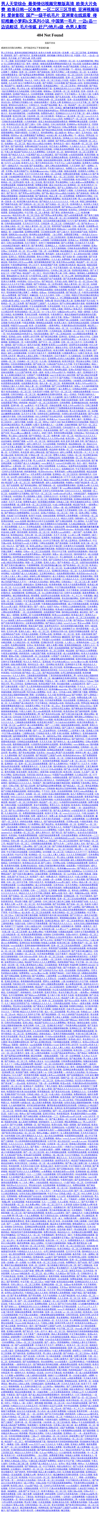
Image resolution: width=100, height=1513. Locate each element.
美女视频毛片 (63, 1268)
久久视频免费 (61, 1375)
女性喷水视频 (29, 210)
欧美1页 (24, 276)
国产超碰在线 (43, 72)
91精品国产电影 (54, 967)
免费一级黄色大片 (39, 816)
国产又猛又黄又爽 (78, 1359)
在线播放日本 (68, 469)
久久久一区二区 (44, 268)
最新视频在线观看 (21, 744)
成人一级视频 (13, 615)
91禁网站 (25, 179)
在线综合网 (59, 527)
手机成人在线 (60, 907)
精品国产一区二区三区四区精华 (83, 105)
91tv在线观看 (91, 408)
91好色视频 (10, 1136)
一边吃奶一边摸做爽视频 (73, 819)
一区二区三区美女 (67, 86)
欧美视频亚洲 (91, 1466)
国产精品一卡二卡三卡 (73, 1408)
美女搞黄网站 (47, 1362)
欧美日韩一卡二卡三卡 (84, 452)
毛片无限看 (45, 1009)
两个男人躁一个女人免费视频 (26, 1215)
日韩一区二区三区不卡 (71, 342)
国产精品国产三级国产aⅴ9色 (49, 755)
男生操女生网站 (83, 361)
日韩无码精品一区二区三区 (23, 394)
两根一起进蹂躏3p (38, 695)
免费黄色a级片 (48, 113)
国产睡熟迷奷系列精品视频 (84, 708)
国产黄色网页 (81, 221)
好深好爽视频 (49, 1196)
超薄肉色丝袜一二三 (70, 212)
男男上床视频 (14, 69)
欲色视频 (87, 532)
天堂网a (9, 171)
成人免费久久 (27, 320)
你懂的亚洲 (24, 827)
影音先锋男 (21, 772)
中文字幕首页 (75, 1166)
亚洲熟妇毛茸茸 (34, 1353)
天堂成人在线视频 (29, 634)
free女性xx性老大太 (89, 1045)
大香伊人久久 (89, 645)
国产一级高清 (89, 1064)
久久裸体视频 (11, 755)
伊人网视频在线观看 (69, 298)
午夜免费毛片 (57, 314)
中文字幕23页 (41, 405)
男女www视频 (84, 623)
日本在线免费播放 (69, 835)
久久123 (44, 769)
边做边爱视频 (41, 874)
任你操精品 (6, 507)
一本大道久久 (83, 339)
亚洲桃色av (72, 124)
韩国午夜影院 (21, 132)
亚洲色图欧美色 (51, 918)
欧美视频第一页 (70, 1373)
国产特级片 (23, 295)
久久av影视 (63, 1202)
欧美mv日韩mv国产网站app (65, 1020)
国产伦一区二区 (22, 207)
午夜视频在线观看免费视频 (54, 604)
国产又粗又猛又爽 (13, 728)
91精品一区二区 (74, 455)
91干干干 (54, 378)
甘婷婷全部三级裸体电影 (49, 414)
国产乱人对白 (46, 940)
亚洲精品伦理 (78, 799)
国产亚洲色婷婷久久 (84, 1180)
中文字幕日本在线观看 (17, 852)
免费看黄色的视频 (79, 1502)
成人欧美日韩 (32, 838)
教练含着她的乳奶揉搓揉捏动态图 (80, 314)
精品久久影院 (67, 518)
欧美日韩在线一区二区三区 (79, 1400)
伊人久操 (6, 524)
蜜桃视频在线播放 (68, 918)
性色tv (74, 1003)
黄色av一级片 (74, 132)
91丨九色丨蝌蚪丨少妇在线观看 (34, 1182)
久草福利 (33, 279)
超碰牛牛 (59, 94)
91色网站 (13, 1160)
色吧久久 (37, 662)
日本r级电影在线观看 (60, 1337)
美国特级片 (14, 1367)
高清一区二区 (41, 1177)
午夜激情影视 (38, 254)
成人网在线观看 (50, 1367)
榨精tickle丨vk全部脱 (67, 229)
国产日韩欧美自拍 (65, 1169)
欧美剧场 (65, 805)
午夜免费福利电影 (19, 265)
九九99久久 (50, 1444)
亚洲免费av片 (85, 540)
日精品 (24, 860)
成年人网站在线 (37, 452)
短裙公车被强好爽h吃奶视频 (52, 865)
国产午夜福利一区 (71, 967)
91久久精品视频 (52, 1061)
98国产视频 (50, 1282)
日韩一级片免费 (24, 1494)
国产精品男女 (47, 824)
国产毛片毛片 (13, 77)
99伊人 (37, 80)
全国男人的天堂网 (31, 336)
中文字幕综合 (41, 703)
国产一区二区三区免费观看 (17, 1447)
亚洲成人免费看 (31, 940)
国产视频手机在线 (9, 204)
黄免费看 (35, 595)
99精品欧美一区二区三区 (31, 1273)
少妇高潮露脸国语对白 (39, 270)
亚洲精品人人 (51, 245)
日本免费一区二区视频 (32, 160)
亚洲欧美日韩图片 (17, 1174)
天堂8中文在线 (16, 1488)
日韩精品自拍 (54, 458)
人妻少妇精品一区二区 (76, 72)
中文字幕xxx (15, 912)
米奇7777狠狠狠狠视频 (49, 243)
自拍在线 (91, 1246)
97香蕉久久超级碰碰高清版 (73, 606)
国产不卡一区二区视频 (49, 342)
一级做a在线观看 (50, 1056)
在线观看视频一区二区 (72, 458)
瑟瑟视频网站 (90, 309)
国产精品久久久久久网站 (71, 601)
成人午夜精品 (58, 576)
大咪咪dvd (54, 1199)
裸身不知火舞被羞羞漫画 (16, 1265)
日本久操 (41, 1290)
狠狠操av (47, 91)
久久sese (14, 1273)
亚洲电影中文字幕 (73, 664)
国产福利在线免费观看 (54, 821)
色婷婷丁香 (56, 488)
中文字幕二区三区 (17, 609)
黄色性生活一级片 (62, 144)
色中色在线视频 (44, 904)
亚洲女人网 (55, 102)
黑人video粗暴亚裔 (87, 199)
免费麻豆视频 (41, 185)
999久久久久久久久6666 (22, 797)
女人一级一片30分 (39, 948)
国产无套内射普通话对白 (12, 623)
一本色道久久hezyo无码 (52, 119)
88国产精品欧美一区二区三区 (31, 229)
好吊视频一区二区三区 (53, 852)
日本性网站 (56, 256)
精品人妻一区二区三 (88, 882)
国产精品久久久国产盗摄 (22, 1271)
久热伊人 (36, 433)
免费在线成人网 (84, 697)
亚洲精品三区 (75, 1028)
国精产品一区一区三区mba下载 (83, 281)
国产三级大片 (63, 232)
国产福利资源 (17, 146)
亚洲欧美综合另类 (60, 1502)
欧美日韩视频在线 (9, 987)
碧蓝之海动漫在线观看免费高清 (53, 121)
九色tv (22, 1370)
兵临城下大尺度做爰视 (66, 510)
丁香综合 (29, 1497)
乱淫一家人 (52, 692)
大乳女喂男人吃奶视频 (41, 474)
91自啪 (55, 860)
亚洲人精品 (28, 1023)
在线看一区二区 (34, 422)
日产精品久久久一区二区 (28, 1235)
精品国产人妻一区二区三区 (83, 480)
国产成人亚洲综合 (69, 540)
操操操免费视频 (68, 1276)
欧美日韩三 (33, 772)
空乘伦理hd (47, 527)
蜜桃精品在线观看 (44, 323)
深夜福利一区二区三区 (85, 518)
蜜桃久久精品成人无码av (32, 907)
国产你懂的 (47, 83)
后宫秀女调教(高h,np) (35, 788)
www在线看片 (17, 945)
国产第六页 (12, 193)
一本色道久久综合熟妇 (38, 582)
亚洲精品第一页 (16, 342)
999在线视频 (81, 1174)
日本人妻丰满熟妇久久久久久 (29, 1136)
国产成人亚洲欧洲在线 (41, 1042)
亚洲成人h (42, 458)
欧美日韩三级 (19, 116)
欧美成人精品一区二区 (84, 268)
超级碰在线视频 (26, 196)
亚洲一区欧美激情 (87, 400)
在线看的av (77, 871)
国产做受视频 (89, 1293)
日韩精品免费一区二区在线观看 (51, 99)
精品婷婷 (53, 449)
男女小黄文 (6, 1031)
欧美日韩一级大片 (10, 1508)
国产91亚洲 (21, 1395)
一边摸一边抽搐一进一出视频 (48, 879)
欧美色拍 (79, 937)
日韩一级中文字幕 (53, 317)
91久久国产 (17, 1075)
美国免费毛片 (23, 808)
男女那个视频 (21, 901)
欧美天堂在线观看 (9, 1036)
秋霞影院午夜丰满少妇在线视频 (71, 549)
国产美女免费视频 (18, 1295)
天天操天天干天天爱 (84, 243)
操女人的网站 (37, 1243)
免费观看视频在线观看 (33, 813)
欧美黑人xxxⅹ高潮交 (58, 345)
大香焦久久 (34, 105)
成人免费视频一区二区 (85, 1425)
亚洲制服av (18, 1328)
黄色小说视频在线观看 (54, 590)
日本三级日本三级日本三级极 (84, 477)
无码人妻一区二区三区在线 (23, 841)
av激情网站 (20, 838)
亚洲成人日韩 (92, 730)
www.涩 (12, 948)
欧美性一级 (93, 119)
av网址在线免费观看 (76, 471)
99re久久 (29, 80)
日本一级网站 (88, 1254)
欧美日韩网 (58, 350)
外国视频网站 (27, 1339)
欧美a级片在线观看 (64, 609)
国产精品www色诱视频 (35, 995)
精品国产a (36, 929)
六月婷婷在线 (80, 190)
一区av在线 (20, 1083)
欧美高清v (57, 138)
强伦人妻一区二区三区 (50, 383)
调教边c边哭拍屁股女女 (12, 940)
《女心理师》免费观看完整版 (65, 234)
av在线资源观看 (76, 155)
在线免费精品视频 (15, 1188)
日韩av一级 (58, 507)
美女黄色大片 (89, 1039)
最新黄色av (32, 378)
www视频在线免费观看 (83, 334)
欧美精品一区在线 (31, 670)
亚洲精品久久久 (79, 1091)
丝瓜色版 (59, 642)
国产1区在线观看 (26, 755)
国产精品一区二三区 (31, 673)
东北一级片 (82, 463)
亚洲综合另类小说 (59, 631)
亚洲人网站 (43, 367)
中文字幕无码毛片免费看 (87, 469)
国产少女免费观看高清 (62, 386)
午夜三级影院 (44, 138)
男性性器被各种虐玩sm (48, 110)
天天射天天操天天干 (37, 353)
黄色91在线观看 (26, 1499)
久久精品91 (7, 1505)
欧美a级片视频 (66, 816)
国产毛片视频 (55, 1069)
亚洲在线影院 (15, 1362)
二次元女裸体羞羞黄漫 (60, 1392)
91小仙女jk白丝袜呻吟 (65, 722)
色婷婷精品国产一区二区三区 (70, 780)
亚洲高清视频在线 (73, 645)
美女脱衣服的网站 (70, 598)
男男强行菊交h (26, 606)
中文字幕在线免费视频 (65, 587)
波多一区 (29, 1053)
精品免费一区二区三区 (82, 144)
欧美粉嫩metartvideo (39, 171)
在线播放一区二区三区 (15, 144)
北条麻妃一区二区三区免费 (27, 604)
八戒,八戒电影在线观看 (36, 1375)
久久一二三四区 (34, 1174)
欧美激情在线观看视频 (30, 1367)
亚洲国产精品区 (56, 973)
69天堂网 (94, 430)
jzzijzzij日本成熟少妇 (66, 463)
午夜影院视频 (68, 179)
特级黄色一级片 (74, 372)
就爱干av (25, 474)
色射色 (88, 904)
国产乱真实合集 (63, 97)
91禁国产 (31, 375)
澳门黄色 (86, 438)
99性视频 (82, 168)
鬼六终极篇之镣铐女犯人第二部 (62, 1265)
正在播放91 (16, 1469)
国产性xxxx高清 (72, 1001)
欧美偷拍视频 (72, 576)
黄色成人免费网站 (80, 890)
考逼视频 (13, 871)
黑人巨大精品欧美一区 (80, 411)
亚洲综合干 (28, 1086)
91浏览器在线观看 (62, 799)
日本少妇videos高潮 (28, 956)
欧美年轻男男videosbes (63, 529)
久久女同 (13, 83)
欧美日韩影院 (85, 1364)
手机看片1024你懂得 (51, 640)
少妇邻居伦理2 (42, 1499)
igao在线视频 (36, 1045)
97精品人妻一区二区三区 (40, 455)
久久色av (86, 1056)
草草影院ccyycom (51, 1045)
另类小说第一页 (82, 1169)
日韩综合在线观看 (51, 717)
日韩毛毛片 (30, 637)
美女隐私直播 (80, 1229)
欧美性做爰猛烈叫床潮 (32, 918)
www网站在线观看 (72, 488)
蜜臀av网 (39, 1271)
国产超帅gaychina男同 (72, 207)
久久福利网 (57, 397)
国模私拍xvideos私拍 (18, 234)
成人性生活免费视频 (54, 1136)
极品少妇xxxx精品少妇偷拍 (39, 144)
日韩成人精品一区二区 (58, 328)
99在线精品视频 (38, 827)
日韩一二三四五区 (39, 890)
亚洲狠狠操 (18, 367)
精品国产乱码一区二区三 (18, 843)
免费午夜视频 (89, 689)
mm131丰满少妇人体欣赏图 (63, 375)
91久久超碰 (30, 899)
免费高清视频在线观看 (54, 77)
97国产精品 (16, 273)
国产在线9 (67, 256)
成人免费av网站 (20, 750)
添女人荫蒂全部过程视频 (40, 149)
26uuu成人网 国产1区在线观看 (60, 753)
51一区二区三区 (40, 499)
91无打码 (21, 978)
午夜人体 (9, 152)
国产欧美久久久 (54, 827)
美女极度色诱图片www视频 (40, 719)
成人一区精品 (70, 394)
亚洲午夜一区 (17, 405)
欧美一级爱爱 (48, 141)
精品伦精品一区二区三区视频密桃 (57, 1050)
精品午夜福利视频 (45, 97)
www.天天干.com (36, 1444)
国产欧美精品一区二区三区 (76, 565)
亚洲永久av (90, 615)
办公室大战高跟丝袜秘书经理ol (66, 990)
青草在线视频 (7, 604)
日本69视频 (88, 342)
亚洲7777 (17, 1028)
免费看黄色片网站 (84, 196)
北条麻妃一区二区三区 (27, 361)
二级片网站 (87, 945)
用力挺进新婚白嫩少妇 (51, 565)
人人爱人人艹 (62, 929)
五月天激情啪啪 (58, 248)
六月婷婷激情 (30, 121)
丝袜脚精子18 (68, 629)
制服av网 (6, 1202)
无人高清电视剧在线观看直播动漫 (42, 686)
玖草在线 (67, 959)
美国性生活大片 (66, 877)
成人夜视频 (92, 1171)
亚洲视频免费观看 (31, 769)
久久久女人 (55, 469)
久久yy (21, 527)
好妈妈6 (47, 934)
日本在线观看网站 (20, 990)
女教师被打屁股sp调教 (70, 1215)
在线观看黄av (87, 1367)
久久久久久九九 (16, 1144)
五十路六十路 (85, 94)
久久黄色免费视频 (76, 447)
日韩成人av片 (86, 66)
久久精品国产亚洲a (14, 1155)
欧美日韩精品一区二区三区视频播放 (69, 912)
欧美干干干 (86, 1384)
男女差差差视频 (30, 529)
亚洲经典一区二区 (61, 91)
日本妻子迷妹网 (9, 1317)
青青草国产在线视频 (61, 226)
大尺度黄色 (14, 452)
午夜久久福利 (25, 711)
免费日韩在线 (50, 1232)
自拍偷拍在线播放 (88, 590)
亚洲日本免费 (43, 637)
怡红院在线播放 (41, 334)
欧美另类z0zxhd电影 (66, 262)
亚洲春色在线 (41, 584)
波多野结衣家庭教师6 (78, 551)
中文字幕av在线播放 (11, 733)
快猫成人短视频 (48, 943)
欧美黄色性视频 (32, 119)
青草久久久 (25, 427)
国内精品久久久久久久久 (20, 783)
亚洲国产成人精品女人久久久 (46, 998)
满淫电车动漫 (75, 1287)
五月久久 (53, 1304)
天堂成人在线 (61, 281)
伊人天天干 (34, 265)
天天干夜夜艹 (29, 1334)
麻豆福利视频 (78, 1472)
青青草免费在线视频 (63, 433)
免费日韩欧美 (7, 108)
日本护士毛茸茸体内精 (12, 471)
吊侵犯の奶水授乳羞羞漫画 (74, 414)
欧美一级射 (38, 372)
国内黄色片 (18, 899)
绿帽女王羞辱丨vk (38, 1072)
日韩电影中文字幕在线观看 (64, 1306)
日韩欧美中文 (87, 1273)
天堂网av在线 (45, 634)
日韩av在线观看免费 (23, 1064)
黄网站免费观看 (88, 427)
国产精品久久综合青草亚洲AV (59, 937)
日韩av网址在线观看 (18, 369)
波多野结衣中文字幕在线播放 (22, 97)
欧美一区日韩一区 (10, 965)
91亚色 (61, 830)
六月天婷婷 (75, 166)
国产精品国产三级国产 (36, 303)
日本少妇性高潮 (58, 124)
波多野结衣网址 (68, 339)
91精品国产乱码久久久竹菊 (60, 364)
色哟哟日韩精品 (76, 1006)
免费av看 (49, 301)
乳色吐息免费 (31, 314)
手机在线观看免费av (84, 1100)
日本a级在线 (17, 1097)
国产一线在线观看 (9, 827)
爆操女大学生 (61, 347)
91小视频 (31, 1262)
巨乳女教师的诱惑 (65, 1174)
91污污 (8, 163)
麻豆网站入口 (15, 529)
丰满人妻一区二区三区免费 (14, 932)
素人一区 (62, 105)
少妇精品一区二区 (37, 1163)
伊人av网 (69, 276)
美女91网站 (82, 1111)
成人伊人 (11, 1240)
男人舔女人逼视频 (65, 857)
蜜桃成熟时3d (13, 276)
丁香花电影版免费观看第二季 (62, 675)
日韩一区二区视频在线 (37, 108)
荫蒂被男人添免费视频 (67, 516)
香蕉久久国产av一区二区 (36, 1078)
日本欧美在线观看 (39, 449)
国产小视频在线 (85, 1265)
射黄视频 (49, 94)
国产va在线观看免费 (73, 215)
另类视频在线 (13, 959)
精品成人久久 (25, 488)
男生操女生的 (35, 1185)
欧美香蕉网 (77, 1284)
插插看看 (19, 248)
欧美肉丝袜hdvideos (72, 755)
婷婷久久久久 (44, 571)
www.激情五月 (48, 463)
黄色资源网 (22, 532)
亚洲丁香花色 (45, 507)
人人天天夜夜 (23, 948)
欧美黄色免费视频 (51, 761)
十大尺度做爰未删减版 (81, 367)
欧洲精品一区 (54, 179)
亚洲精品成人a (84, 700)
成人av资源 (46, 1089)
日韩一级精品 (69, 273)
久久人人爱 (18, 910)
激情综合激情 (53, 441)
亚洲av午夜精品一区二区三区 (54, 513)
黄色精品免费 (83, 1309)
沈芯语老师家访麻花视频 (54, 221)
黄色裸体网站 (47, 132)
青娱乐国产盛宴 (35, 626)
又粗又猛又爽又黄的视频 (26, 915)
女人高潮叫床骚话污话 (14, 64)
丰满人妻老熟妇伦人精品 (31, 965)
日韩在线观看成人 (46, 510)
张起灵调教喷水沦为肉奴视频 (16, 91)
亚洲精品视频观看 (82, 499)
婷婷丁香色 (47, 433)
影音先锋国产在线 (23, 61)
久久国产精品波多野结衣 (40, 350)
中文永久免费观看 (28, 510)
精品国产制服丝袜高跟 (82, 1160)
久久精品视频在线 (9, 1193)
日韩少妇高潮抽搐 (15, 243)
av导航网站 (20, 648)
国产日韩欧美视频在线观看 (14, 791)
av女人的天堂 (89, 1116)
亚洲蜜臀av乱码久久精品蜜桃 (61, 358)
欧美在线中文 (84, 124)
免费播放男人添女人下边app (80, 681)
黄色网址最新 (61, 369)
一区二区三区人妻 (81, 582)
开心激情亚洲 (66, 557)
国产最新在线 (41, 196)
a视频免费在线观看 (69, 1364)
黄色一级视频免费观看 (81, 1067)
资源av (66, 317)
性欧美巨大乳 (91, 620)
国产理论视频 (34, 1295)
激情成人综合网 (49, 190)
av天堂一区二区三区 (36, 441)
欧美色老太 (32, 1083)
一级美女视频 (84, 1003)
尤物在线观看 (55, 405)
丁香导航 (15, 1012)
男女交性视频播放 (65, 1290)
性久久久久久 (79, 1339)
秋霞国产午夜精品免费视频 (76, 827)
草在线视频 (88, 777)
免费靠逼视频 (29, 268)
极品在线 (81, 265)
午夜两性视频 (50, 932)
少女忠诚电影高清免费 (17, 1017)
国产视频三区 (15, 590)
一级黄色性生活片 (23, 1364)
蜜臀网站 (93, 692)
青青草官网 (82, 1411)
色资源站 (5, 673)
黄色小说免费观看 (47, 466)
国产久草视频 (67, 243)
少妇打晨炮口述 (87, 320)
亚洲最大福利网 (12, 890)
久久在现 (31, 290)
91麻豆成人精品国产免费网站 (43, 1461)
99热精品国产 (80, 493)
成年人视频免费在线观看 (82, 860)
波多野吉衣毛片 (52, 626)
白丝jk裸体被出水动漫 (31, 400)
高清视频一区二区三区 (74, 331)
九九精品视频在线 (77, 524)
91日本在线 (16, 673)
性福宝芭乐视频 (90, 157)
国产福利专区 (78, 739)
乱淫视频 (25, 890)
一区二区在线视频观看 (32, 612)
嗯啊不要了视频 (80, 692)
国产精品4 (82, 1053)
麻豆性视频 (36, 1056)
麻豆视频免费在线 (35, 587)
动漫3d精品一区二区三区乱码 (69, 75)
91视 (17, 427)
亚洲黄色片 (32, 287)
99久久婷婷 (86, 1193)
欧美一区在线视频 (37, 325)
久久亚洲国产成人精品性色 (21, 703)
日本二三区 (32, 466)
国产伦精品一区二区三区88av (77, 1353)
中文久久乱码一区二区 (17, 127)
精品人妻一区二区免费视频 (62, 196)
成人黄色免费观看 (47, 1039)
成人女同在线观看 (43, 885)
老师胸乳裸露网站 (52, 199)
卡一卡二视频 (7, 61)
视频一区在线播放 (25, 951)
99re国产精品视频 (71, 66)
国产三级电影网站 (75, 1386)
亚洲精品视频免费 (33, 491)
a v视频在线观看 (63, 1130)
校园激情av (81, 728)
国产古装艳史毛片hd (58, 560)
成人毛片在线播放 (22, 480)
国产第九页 (37, 480)
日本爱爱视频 (37, 94)
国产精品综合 (44, 1125)
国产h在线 (51, 1229)
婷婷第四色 (24, 653)
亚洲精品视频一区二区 (52, 1284)
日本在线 (17, 717)
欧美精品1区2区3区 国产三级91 (21, 124)
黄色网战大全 (62, 1067)
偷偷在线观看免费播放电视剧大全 (56, 64)
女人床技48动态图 (82, 254)
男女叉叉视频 (35, 369)
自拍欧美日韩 (56, 772)
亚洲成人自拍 (15, 336)
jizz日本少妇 (49, 1067)
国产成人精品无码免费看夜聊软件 (71, 910)
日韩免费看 (65, 403)
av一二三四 (77, 750)
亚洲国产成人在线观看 (68, 320)
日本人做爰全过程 (33, 926)
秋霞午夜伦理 (27, 1510)
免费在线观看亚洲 (71, 888)
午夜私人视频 (56, 171)
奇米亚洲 (25, 452)
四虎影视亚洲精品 (80, 270)
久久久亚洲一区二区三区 (15, 1180)
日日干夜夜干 (60, 356)
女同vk (22, 199)
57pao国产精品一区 (34, 1486)
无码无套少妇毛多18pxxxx (39, 775)
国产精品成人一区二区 (73, 786)
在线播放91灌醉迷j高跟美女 (30, 579)
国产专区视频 (61, 155)
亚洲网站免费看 (32, 232)
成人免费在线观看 (73, 984)
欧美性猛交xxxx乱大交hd (28, 1408)
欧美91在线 (57, 1125)
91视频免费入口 (69, 353)
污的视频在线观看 (58, 240)
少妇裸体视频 (33, 113)
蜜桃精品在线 (71, 1381)
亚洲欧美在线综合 (75, 237)
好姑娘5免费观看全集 (43, 1108)
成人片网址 (49, 1273)
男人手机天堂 (75, 689)
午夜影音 (11, 1395)
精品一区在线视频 (25, 1359)
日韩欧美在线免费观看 (12, 121)
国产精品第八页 (73, 292)
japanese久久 (6, 832)
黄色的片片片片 (44, 1475)
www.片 (61, 1309)
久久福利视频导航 (85, 61)
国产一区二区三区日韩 (34, 1152)
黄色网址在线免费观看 (40, 234)
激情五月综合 (75, 1271)
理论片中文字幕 (59, 551)
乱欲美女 (41, 753)
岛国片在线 (20, 923)
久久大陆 (52, 695)
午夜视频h (88, 595)
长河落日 (64, 496)
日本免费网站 (28, 1337)
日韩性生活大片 (51, 496)
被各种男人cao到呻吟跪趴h (25, 507)
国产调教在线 (11, 218)
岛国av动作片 (72, 934)
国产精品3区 (48, 281)
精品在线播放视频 (23, 1392)
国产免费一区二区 (42, 678)
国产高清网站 (38, 976)
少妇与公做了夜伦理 (14, 1050)
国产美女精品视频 (9, 331)
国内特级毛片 (85, 474)
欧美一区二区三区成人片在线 (55, 80)
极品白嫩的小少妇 (23, 1108)
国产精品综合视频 (51, 673)
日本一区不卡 (41, 1331)
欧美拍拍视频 (81, 995)
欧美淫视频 (90, 155)
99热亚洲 (5, 1373)
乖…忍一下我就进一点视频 (73, 1199)
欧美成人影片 (77, 615)
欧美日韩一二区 (85, 229)
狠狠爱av (15, 1207)
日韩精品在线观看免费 (27, 741)
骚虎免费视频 (7, 838)
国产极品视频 (75, 1058)
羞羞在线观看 (70, 171)
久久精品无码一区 (21, 642)
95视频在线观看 (65, 932)
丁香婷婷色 (75, 317)
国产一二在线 (69, 697)
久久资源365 (76, 328)
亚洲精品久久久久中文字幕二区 (76, 102)
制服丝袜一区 (7, 1345)
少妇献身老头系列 (45, 1130)
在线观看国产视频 (52, 612)
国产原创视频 (61, 543)
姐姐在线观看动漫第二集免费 (57, 160)
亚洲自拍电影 (7, 521)
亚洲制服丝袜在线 (80, 403)
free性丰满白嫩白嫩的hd (13, 830)
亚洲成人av (73, 240)
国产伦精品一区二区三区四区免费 (24, 896)
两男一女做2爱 (9, 808)
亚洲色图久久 (75, 157)
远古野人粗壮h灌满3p (21, 477)
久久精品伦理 (7, 312)
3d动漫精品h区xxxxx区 (65, 838)
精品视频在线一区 (68, 251)
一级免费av (92, 505)
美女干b (81, 80)
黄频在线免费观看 (23, 1312)
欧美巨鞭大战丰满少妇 (27, 201)
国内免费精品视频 (59, 1477)
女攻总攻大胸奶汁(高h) (31, 77)
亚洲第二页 (26, 615)
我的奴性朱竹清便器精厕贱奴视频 (27, 1232)
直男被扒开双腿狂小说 (22, 102)
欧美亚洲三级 (48, 929)
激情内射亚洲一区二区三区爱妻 (79, 152)
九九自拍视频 (49, 444)
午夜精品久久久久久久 (41, 1003)
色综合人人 (74, 1202)
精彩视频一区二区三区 (11, 1213)
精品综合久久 (89, 664)
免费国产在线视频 (12, 777)
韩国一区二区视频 (33, 562)
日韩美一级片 (21, 138)
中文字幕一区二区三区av (87, 962)
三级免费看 (51, 976)
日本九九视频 (86, 1475)
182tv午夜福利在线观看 (77, 1403)
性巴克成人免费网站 (58, 146)
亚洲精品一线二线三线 (53, 1155)
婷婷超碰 (63, 210)
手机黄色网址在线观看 (76, 1025)
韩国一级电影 (84, 312)
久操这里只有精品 (52, 728)
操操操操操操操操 (9, 711)
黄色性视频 (6, 411)
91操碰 (68, 750)
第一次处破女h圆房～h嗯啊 (48, 1149)
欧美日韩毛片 (87, 185)
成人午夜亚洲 (90, 937)
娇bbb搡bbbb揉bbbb (38, 127)
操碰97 (51, 1375)
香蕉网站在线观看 (19, 306)
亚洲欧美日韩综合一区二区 (64, 571)
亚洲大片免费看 (8, 281)
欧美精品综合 (17, 535)
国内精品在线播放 (44, 290)
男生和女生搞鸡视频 (22, 1006)
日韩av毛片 (89, 1491)
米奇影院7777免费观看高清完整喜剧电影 (65, 408)
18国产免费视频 (67, 1428)
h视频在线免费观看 (82, 392)
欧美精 (89, 378)
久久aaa (42, 1452)
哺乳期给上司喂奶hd (84, 717)
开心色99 (41, 1411)
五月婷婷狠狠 (37, 301)
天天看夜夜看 (68, 640)
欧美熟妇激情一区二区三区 (14, 549)
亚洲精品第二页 (33, 593)
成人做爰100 (61, 132)
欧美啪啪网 (14, 474)
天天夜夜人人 (90, 1317)
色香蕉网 (57, 66)
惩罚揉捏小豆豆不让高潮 (51, 1406)
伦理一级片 (7, 480)
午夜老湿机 (54, 1078)
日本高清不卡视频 (41, 392)
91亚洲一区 (54, 1430)
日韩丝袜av (79, 433)
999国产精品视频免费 (28, 1400)
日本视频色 (28, 879)
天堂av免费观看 (78, 97)
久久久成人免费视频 (61, 259)
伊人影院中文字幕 (37, 1180)
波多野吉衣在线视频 (78, 345)
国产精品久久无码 (13, 670)
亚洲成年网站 (86, 576)
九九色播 (6, 306)
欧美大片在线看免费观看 (75, 584)
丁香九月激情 (51, 1086)
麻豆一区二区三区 (41, 631)
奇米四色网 (14, 1166)
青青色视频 (24, 816)
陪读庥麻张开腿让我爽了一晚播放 (22, 292)
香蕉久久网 (10, 904)
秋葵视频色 (6, 94)
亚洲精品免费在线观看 (73, 1069)
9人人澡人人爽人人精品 (54, 854)
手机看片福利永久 (56, 168)
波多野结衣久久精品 (14, 962)
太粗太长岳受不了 (64, 254)
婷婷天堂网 (42, 331)
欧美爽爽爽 (46, 66)
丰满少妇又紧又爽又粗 (86, 1034)
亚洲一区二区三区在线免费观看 (33, 764)
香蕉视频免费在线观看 (46, 951)
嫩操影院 (66, 637)
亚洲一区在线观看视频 (78, 99)
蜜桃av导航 (14, 656)
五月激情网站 (45, 1111)
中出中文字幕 (83, 587)
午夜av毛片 (34, 1389)
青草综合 (71, 1023)
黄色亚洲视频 (91, 786)
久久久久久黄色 (47, 295)
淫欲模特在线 (39, 61)
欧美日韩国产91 (21, 171)
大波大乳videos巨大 (75, 1009)
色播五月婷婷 (85, 350)
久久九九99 (28, 1304)
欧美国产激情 (8, 799)
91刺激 (89, 1009)
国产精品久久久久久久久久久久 (54, 201)
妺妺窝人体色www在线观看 (29, 86)
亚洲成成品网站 (50, 86)
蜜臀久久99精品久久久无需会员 (42, 978)
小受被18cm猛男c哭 (88, 1494)
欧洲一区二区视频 (33, 339)
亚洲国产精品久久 (21, 94)
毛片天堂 (51, 1290)
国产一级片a (40, 606)
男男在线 (90, 135)
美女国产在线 (92, 1199)
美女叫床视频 (58, 1505)
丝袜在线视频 (60, 290)
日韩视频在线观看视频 (41, 843)
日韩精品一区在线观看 (11, 1475)
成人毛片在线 (56, 667)
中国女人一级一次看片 (55, 681)
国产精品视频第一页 (51, 1014)
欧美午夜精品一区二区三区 (54, 1491)
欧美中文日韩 (61, 1166)
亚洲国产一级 (55, 747)
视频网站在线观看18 (38, 1276)
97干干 (67, 477)
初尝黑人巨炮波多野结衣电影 (33, 328)
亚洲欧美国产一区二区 (82, 943)
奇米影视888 (86, 298)
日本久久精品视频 (53, 1433)
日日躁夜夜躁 (51, 965)
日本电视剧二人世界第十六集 (71, 730)
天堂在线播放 (30, 367)
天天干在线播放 (50, 1295)
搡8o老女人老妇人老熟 (27, 356)
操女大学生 (85, 336)
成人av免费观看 (14, 99)
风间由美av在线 (56, 703)
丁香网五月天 (89, 1210)
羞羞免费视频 (88, 593)
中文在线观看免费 (38, 306)
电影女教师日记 (76, 1389)
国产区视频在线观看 (81, 1097)
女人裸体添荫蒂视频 (70, 1133)
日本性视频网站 (87, 579)
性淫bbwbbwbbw (46, 471)
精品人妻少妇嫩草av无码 (50, 1472)
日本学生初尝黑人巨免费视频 (35, 667)
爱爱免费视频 (81, 670)
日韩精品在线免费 (74, 797)
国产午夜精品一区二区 (39, 436)
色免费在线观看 (18, 645)
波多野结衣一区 (31, 309)
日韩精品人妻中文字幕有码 (84, 1342)
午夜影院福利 (83, 865)
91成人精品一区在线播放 (61, 1094)
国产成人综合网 (71, 769)
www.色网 (25, 301)
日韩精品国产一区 (71, 223)
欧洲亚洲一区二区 (32, 1001)
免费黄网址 (24, 973)
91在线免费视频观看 (41, 615)
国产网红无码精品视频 (34, 447)
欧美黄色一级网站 (55, 1226)
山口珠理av (50, 1268)
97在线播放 (53, 1287)
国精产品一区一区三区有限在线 (76, 1078)
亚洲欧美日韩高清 (67, 265)
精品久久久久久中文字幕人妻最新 (17, 284)
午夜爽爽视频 (42, 375)
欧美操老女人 (87, 1455)
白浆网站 (49, 587)
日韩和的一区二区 (67, 61)
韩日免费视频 (11, 527)
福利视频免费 (38, 482)
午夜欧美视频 (49, 1328)
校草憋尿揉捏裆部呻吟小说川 (33, 358)
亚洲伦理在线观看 (76, 766)
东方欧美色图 (91, 1006)
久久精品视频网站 (41, 259)
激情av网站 (55, 582)
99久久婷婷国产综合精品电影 (20, 1149)
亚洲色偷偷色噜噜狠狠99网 (37, 945)
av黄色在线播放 (42, 1053)
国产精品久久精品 (54, 623)
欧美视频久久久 (64, 1185)
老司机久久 (80, 1290)
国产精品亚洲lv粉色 (22, 1031)
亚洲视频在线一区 (57, 874)
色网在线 (93, 670)
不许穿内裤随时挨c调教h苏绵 (25, 524)
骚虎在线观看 (71, 350)
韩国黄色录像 (11, 1122)
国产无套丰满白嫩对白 (15, 565)
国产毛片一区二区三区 (61, 392)
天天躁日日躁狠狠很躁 (55, 1243)
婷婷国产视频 (19, 441)
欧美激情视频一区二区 (74, 130)
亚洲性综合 (25, 943)
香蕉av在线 (77, 1130)
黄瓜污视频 (71, 1463)
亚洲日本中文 (17, 221)
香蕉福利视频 (7, 1067)
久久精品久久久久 (78, 146)
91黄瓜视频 (64, 860)
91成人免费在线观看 (62, 505)
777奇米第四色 (46, 356)
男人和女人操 (23, 88)
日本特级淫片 (15, 863)
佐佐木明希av (92, 1339)
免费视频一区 (64, 890)
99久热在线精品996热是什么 (20, 334)
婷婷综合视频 (26, 821)
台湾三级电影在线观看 (12, 309)
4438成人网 (51, 135)
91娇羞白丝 (36, 540)
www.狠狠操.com (81, 744)
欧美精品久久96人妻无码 (35, 168)
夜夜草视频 (54, 1276)
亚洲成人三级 (13, 179)
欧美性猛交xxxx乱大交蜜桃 (25, 543)
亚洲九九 (13, 256)
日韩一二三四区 (63, 295)
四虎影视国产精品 (66, 962)
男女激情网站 (61, 182)
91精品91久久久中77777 (76, 852)
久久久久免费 (19, 587)
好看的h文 (6, 593)
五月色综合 (87, 132)
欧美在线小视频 (82, 529)
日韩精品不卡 (52, 1246)
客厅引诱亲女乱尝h (44, 163)
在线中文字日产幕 (66, 1461)
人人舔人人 (70, 642)
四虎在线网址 (83, 970)
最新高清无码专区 (49, 670)
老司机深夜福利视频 (88, 251)
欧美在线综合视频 (65, 1282)
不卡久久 (81, 686)
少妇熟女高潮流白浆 (10, 1009)
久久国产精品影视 (67, 1295)
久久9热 (43, 361)
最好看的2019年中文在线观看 (41, 521)
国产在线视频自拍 (75, 1075)
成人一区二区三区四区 (64, 177)
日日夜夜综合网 (48, 232)
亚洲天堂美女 (50, 992)
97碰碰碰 (86, 245)
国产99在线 (6, 1328)
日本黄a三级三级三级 (61, 270)
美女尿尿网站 (65, 380)
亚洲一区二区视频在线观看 (23, 438)
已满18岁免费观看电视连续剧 (29, 868)
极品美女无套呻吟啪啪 (66, 788)
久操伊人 (31, 648)
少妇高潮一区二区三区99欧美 (40, 116)
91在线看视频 (15, 857)
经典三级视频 (80, 1221)
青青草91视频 (81, 736)
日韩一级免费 (78, 226)
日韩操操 (50, 788)
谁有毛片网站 (57, 72)
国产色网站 (64, 378)
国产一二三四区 (52, 725)
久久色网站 (6, 538)
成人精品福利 (92, 637)
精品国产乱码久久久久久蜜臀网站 (30, 152)
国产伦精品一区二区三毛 (57, 204)
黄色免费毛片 (34, 640)
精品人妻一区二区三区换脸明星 (64, 218)
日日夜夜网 (87, 356)
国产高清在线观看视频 (61, 1031)
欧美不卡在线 (35, 516)
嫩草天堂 (25, 245)
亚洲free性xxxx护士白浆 (71, 1116)
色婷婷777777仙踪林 (14, 926)
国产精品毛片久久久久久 (61, 923)
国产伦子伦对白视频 (67, 1304)
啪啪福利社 (32, 188)
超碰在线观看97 (41, 102)
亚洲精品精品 (31, 1034)
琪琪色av (15, 135)
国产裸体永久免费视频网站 (17, 513)
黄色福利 (50, 254)
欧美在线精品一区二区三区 (27, 312)
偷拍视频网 (20, 108)
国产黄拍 (55, 212)
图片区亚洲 (48, 182)
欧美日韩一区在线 (72, 772)
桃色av (46, 422)
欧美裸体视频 (55, 584)
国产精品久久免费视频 (86, 651)
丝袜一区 (9, 1001)
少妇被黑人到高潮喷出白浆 (85, 380)
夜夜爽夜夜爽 (92, 303)
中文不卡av (60, 163)
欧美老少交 (10, 1455)
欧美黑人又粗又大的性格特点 (26, 538)
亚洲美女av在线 (14, 237)
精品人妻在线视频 (59, 1334)
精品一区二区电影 (53, 174)
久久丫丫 (9, 1064)
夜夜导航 (25, 518)
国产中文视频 (16, 1125)
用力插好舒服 (35, 1422)
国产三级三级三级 (42, 846)
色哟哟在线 (43, 1508)
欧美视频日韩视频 (46, 502)
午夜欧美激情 (86, 821)
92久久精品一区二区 (86, 1295)
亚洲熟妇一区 (69, 1433)
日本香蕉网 (74, 543)
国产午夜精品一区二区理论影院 (33, 218)
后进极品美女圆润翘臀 (82, 1232)
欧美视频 (35, 642)
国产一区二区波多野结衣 (45, 730)
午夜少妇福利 (88, 813)
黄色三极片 (43, 378)
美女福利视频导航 (17, 113)
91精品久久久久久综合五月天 (24, 1406)
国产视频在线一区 (47, 485)
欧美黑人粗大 (60, 323)
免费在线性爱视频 (71, 174)
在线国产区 (26, 1009)
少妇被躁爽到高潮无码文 (20, 177)
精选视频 (23, 1433)
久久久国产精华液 (23, 372)
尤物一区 (73, 513)
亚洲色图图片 (19, 444)
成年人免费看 (66, 452)
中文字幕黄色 (86, 896)
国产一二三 (92, 684)
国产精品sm (79, 620)
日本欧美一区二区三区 (57, 1144)
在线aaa (43, 292)
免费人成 (53, 816)
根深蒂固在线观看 (51, 400)
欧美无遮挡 (51, 229)
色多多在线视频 (51, 430)
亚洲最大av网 (83, 485)
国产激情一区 (22, 546)
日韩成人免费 (29, 458)
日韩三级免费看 (55, 1072)
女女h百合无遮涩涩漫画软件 (58, 1339)
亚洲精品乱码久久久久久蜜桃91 (37, 777)
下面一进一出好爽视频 (48, 251)
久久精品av (62, 466)
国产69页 (44, 469)
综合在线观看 (69, 700)
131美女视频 (79, 879)
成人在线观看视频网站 (59, 1458)
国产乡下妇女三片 (50, 557)
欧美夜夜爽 (89, 816)
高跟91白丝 (26, 1069)
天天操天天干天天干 (44, 1345)
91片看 (36, 1009)
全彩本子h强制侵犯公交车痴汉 (41, 1254)
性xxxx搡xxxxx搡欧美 (21, 433)
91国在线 (71, 1411)
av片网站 (37, 190)
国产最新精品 (17, 66)
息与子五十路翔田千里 (41, 810)
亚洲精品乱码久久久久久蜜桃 (67, 88)
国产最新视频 (89, 1430)
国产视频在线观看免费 (60, 1397)
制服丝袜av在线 (82, 893)
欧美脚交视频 (37, 681)
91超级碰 (92, 910)
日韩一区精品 (55, 108)
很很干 (69, 1229)
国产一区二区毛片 (68, 430)
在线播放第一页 (56, 276)
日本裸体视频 (15, 554)
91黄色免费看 (88, 317)
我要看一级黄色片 (83, 926)
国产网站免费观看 (33, 221)
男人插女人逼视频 (60, 1017)
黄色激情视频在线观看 (37, 1199)
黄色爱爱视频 (66, 499)
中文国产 (18, 141)
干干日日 (45, 791)
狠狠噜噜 (75, 783)
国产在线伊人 (70, 832)
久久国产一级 (88, 772)
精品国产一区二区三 (32, 273)
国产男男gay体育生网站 (67, 141)
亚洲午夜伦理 (86, 598)
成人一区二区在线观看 (55, 1012)
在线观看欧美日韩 (29, 383)
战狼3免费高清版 (19, 664)
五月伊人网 (12, 631)
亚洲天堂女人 (50, 868)
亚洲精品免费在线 (59, 157)
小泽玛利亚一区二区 (59, 367)
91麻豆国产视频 (38, 653)
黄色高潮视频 (72, 527)
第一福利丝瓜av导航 (52, 736)
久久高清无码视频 (87, 571)
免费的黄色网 (70, 1218)
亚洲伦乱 (63, 336)
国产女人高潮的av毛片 (68, 188)
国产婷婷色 (40, 1381)
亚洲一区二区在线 (15, 119)
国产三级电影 (35, 901)
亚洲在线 (46, 662)
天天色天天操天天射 (30, 1166)
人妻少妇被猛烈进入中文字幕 (37, 397)
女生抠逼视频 (15, 210)
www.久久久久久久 (72, 813)
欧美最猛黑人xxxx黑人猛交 (58, 882)
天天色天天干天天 (31, 223)
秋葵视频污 (56, 538)
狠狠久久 (38, 821)
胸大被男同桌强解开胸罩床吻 (61, 460)
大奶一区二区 (67, 436)
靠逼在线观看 (67, 717)
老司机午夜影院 (14, 879)
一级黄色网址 (53, 325)
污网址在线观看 (18, 240)
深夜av (10, 141)
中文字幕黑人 (71, 94)
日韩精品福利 (37, 1384)
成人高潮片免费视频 (41, 1102)
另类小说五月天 (36, 882)
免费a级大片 (52, 877)
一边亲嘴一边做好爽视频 (66, 425)
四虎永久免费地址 (17, 849)
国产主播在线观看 (64, 521)
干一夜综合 (76, 69)
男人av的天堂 (39, 460)
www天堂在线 (34, 130)
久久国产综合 (92, 521)
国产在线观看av (36, 166)
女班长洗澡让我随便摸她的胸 (15, 695)
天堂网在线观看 (33, 527)
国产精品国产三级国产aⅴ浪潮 (22, 110)
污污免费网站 (33, 824)
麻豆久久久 (62, 1158)
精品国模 (70, 651)
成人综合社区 (66, 554)
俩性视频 (39, 1403)
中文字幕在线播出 (82, 364)
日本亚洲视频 (44, 1502)
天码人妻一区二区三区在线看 (38, 535)
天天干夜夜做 (72, 590)
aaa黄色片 (29, 405)
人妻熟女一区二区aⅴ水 (51, 1408)
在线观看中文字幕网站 (19, 493)
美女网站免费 (69, 1447)
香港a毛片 (78, 309)
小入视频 (9, 1375)
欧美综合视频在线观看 (11, 1309)
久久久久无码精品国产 (77, 854)
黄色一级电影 (32, 64)
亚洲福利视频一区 (27, 331)
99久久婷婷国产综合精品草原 (49, 416)
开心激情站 (79, 521)
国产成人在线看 (8, 1326)
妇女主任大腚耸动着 (26, 1411)
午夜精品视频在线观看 (84, 1235)
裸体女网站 (89, 714)
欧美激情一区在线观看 (58, 1279)
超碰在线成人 (45, 1034)
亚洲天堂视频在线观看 (79, 631)
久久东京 (35, 513)
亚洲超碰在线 (54, 361)
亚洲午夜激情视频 (79, 1419)
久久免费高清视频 (15, 568)
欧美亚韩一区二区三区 (39, 532)
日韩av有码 (48, 369)
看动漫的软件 (35, 1017)
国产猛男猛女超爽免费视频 (32, 75)
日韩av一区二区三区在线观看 (37, 551)
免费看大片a (71, 168)
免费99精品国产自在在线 (36, 146)
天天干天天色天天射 (34, 174)
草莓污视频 (6, 750)
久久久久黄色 (19, 675)
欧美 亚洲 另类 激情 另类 (72, 441)
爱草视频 (43, 1100)
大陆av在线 (41, 1483)
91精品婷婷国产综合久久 (12, 1497)
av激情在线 (75, 929)
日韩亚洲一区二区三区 (51, 223)
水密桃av (81, 719)
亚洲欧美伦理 (47, 642)
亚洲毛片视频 (45, 529)
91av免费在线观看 (83, 449)
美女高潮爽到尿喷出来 (19, 1042)
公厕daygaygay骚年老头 (38, 1348)
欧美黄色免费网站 (17, 287)
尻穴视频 (27, 499)
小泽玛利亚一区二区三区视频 (29, 389)
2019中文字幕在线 (51, 540)
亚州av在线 (6, 744)
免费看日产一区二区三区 (75, 119)
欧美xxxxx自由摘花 (61, 615)
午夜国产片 (74, 764)
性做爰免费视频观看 (81, 259)
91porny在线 (64, 419)
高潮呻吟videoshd (87, 965)
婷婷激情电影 (30, 471)
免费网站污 (76, 733)
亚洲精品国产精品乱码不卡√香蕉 (32, 560)
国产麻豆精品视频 (49, 336)
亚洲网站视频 (41, 1304)
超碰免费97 (42, 648)
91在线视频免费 (25, 805)
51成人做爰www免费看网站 (82, 182)
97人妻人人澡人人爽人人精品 (15, 576)
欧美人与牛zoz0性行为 (55, 372)
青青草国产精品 (91, 797)
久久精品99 (53, 303)
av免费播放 (46, 1171)
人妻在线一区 (19, 466)
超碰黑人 (77, 1350)
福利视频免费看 (20, 736)
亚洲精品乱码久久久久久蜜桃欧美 (34, 1306)
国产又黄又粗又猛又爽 (72, 714)
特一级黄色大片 (40, 689)
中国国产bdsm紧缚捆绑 (63, 775)
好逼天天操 (93, 1144)
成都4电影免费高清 (83, 609)
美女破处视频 (63, 684)
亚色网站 (50, 664)
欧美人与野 (50, 733)
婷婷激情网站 (52, 601)
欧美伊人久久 (28, 163)
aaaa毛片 (5, 1125)
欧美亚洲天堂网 (69, 199)
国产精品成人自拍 (74, 83)
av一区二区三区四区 (64, 849)
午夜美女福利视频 (90, 292)
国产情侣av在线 (40, 1069)
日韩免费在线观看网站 (71, 1061)
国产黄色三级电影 (31, 1028)
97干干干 (44, 1488)
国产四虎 (46, 157)
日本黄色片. (66, 656)
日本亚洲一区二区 (86, 127)
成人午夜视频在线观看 (78, 604)
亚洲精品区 (40, 967)
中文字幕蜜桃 (89, 1284)
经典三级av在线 (75, 1491)
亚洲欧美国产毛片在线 (85, 301)
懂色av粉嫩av (43, 1133)
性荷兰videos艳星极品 (84, 791)
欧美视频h (35, 943)
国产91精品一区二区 (10, 667)
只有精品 (40, 733)
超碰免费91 (74, 560)
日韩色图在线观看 (13, 223)
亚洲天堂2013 (13, 907)
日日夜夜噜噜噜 (26, 987)
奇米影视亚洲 (63, 1114)
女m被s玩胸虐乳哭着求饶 (76, 568)
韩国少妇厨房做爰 (69, 400)
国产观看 (11, 1080)
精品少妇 (93, 1428)
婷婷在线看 (82, 86)
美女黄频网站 (29, 99)
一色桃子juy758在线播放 (74, 1147)
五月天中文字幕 (28, 414)
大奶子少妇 (55, 422)
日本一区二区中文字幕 (47, 210)
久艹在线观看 (41, 1430)
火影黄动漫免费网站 (35, 623)
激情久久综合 (21, 1047)
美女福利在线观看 (77, 948)
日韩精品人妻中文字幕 (21, 460)
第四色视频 (57, 1102)
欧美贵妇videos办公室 (87, 573)
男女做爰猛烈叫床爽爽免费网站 (36, 1218)
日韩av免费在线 (69, 127)
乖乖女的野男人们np (10, 160)
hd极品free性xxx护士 (67, 312)
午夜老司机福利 (54, 888)
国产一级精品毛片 (10, 166)
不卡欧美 (29, 747)
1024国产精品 (90, 538)
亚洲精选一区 (11, 764)
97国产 (22, 686)
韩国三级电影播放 (88, 201)
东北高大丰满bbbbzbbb (85, 1080)
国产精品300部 (92, 1069)
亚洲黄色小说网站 (90, 163)
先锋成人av (60, 116)
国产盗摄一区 (78, 637)
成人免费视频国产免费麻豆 (33, 135)
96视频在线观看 (60, 777)
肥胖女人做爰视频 (48, 871)
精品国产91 (10, 86)
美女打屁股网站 (41, 805)
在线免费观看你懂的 (66, 485)
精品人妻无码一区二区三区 (38, 226)
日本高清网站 (35, 852)
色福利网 (74, 965)
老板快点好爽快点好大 (32, 430)
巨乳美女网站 (75, 347)
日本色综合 (58, 885)
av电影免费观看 (16, 80)
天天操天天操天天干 (10, 430)
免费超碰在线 (80, 1094)
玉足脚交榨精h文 (47, 573)
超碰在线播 (40, 620)
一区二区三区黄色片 (44, 347)
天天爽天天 (34, 132)
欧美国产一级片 (75, 290)
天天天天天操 (45, 741)
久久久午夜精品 (72, 1155)
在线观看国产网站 (9, 403)
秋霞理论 (39, 1086)
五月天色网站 (71, 885)
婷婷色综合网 (19, 692)
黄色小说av (15, 1218)
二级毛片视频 (19, 422)
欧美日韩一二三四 (82, 1050)
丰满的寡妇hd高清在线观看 (74, 325)
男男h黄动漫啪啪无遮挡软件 (73, 110)
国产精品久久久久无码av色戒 (51, 438)
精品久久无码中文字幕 (56, 447)
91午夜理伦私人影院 (38, 276)
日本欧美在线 (33, 984)
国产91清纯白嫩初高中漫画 (72, 303)
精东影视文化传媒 (15, 339)
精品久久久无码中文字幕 (31, 1012)
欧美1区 (89, 353)
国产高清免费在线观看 (74, 279)
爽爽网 (44, 345)
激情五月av (6, 1147)
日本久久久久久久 (41, 488)
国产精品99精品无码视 (52, 130)
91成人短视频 (81, 877)
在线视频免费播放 (72, 416)
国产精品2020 (54, 127)
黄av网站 (13, 753)
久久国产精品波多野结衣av (63, 1053)
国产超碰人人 (52, 298)
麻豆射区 (84, 612)
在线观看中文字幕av (60, 1238)
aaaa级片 (49, 1257)
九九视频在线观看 (51, 339)
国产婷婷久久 (59, 741)
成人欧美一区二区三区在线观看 (81, 617)
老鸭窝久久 (6, 617)
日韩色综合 (56, 637)
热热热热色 (26, 1268)
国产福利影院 (86, 188)
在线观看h (36, 157)
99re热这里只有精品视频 (56, 1469)
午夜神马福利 (67, 1180)
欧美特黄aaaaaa (64, 695)
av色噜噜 (45, 240)
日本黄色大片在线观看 (74, 546)
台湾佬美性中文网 (90, 88)
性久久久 (27, 662)
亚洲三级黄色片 (61, 1359)
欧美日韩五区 (68, 361)
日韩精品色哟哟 (80, 389)
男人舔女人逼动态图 (18, 436)
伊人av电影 (32, 251)
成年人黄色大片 (34, 444)
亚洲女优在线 (19, 775)
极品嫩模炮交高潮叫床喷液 (19, 259)
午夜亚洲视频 (28, 323)
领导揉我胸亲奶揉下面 (41, 88)
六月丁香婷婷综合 (48, 1249)
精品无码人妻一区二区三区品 (26, 215)
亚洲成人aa (90, 279)
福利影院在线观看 (35, 849)
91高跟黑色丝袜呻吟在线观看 (45, 744)
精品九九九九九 (16, 1078)
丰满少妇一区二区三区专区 (61, 1100)
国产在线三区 (39, 364)
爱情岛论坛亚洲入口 (18, 105)
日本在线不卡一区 (71, 427)
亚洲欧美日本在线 (84, 640)
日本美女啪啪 (27, 347)
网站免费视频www (73, 1122)
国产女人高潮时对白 (58, 764)
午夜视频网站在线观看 (69, 287)
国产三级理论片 (32, 910)
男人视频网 (26, 425)
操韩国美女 (27, 298)
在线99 (73, 80)
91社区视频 (59, 83)
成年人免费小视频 (55, 645)
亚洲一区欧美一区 (89, 91)
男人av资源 (18, 174)
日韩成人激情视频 (38, 179)
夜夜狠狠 (82, 1119)
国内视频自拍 (59, 766)
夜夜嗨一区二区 (66, 449)
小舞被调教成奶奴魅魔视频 (62, 659)
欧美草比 (73, 210)
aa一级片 (89, 557)
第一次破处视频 (16, 232)
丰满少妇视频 (63, 733)
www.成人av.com (79, 1141)
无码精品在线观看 (56, 292)
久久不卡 (15, 518)
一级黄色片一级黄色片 (17, 1419)
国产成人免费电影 (13, 769)
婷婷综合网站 (33, 791)
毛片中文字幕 (42, 1337)
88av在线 (77, 64)
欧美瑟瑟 (59, 664)
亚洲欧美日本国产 (55, 1025)
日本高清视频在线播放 (21, 364)
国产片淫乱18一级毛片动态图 (26, 345)
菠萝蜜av (84, 218)
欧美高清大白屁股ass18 (40, 860)
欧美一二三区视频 (90, 1298)
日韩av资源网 (91, 741)
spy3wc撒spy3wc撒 (79, 662)
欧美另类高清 (8, 389)
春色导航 (5, 438)
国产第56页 (16, 921)
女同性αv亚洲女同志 (14, 1293)
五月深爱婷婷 (75, 496)
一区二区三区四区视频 (59, 69)
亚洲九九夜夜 (19, 378)
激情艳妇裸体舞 (82, 276)
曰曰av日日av (34, 281)
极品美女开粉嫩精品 (87, 788)
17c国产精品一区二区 (74, 1182)
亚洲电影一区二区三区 (64, 634)
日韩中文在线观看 (52, 579)
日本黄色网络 (58, 934)
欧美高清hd (69, 711)
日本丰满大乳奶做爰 (18, 419)
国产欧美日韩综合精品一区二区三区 (19, 1133)
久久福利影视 (65, 1452)
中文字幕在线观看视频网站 (60, 1483)
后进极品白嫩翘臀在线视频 (35, 69)
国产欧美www (88, 223)
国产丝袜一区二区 (32, 141)
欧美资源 (75, 91)
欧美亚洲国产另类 (49, 265)
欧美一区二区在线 (34, 182)
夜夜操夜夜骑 (7, 1047)
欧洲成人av (52, 419)
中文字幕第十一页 (21, 681)
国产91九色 (58, 843)
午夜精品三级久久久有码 (12, 386)
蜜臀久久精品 (59, 455)
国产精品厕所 (13, 1510)
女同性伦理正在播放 (60, 708)
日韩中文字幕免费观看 (23, 411)
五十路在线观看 (88, 1326)
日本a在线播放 (56, 769)
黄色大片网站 (23, 157)
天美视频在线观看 (33, 1328)
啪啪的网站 (60, 1386)
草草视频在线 (43, 1091)
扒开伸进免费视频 (53, 700)
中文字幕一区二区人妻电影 (37, 212)
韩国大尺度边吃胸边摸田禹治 (85, 295)
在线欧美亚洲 (58, 1009)
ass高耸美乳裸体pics (32, 554)
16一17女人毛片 (49, 312)
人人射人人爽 (74, 535)
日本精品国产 (13, 992)
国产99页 (5, 433)
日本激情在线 (87, 1196)
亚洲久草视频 (82, 358)
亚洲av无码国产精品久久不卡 (82, 369)
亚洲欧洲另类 (86, 560)
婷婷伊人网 (91, 546)
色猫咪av (70, 482)
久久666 (87, 750)
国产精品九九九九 (16, 155)
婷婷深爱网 (28, 590)
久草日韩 (40, 1356)
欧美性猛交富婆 (32, 66)
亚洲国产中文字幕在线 (65, 940)
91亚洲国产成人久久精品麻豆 (40, 155)
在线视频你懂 (18, 593)
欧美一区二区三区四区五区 (39, 505)
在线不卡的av (53, 606)
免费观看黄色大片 (29, 766)
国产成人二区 (92, 843)
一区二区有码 (23, 700)
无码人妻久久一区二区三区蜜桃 (25, 1284)
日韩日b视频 (36, 91)
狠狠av (74, 1422)
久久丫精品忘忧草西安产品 (17, 1003)
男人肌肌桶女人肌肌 (32, 496)
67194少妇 (94, 827)
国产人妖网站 (74, 907)
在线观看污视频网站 (50, 808)
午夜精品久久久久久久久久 (30, 1251)
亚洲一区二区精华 (27, 72)
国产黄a (45, 193)
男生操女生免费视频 (42, 177)
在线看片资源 (15, 1169)
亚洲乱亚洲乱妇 (52, 921)
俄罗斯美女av (35, 736)
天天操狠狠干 (51, 389)
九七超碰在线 (74, 356)
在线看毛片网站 (32, 706)
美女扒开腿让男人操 (52, 273)
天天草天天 (16, 937)
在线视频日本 (67, 926)
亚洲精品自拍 (21, 149)
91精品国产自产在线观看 (50, 279)
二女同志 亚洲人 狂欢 (75, 843)
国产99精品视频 (12, 976)
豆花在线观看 (23, 1238)
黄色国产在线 (37, 700)
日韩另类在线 (72, 1315)
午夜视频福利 (33, 240)
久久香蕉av (79, 557)
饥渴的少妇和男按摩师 (70, 245)
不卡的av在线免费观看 (55, 1036)
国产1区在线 (55, 629)
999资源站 (22, 281)
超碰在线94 (28, 584)
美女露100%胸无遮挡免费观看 (30, 1240)
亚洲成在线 (38, 1257)
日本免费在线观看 (51, 926)
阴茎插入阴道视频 (27, 256)
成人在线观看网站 (71, 653)
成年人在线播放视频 (17, 353)
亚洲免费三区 (8, 1072)
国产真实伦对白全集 (51, 714)
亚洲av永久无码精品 (64, 1080)
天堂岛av (64, 1287)
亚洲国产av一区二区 (87, 824)
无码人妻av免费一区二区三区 (54, 1188)
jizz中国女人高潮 (75, 874)
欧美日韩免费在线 (85, 722)
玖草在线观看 (54, 306)
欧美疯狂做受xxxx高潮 (64, 1171)
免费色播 (55, 436)
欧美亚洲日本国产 (45, 722)
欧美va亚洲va (36, 546)
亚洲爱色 (45, 538)
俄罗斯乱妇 (81, 1243)
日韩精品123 (83, 1105)
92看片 (81, 353)
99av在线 (24, 166)
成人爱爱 (21, 505)
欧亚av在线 (65, 1083)
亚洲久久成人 (50, 562)
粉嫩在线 (34, 295)
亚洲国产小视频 (65, 190)
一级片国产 (77, 532)
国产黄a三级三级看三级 (76, 1163)
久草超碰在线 (7, 540)
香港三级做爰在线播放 (36, 1221)
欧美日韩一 (80, 857)
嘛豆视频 (89, 921)
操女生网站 (78, 538)
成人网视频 (76, 1047)
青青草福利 (60, 471)
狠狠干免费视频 (8, 1411)
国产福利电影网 (82, 711)
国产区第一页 (29, 237)
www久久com (17, 491)
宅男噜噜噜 (12, 1196)
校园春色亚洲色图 (25, 185)
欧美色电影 (87, 488)
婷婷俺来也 (7, 640)
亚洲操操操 (81, 1171)
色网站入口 (52, 1452)
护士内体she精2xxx (61, 662)
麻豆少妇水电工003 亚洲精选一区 (64, 185)
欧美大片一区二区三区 (78, 1345)
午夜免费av (86, 783)
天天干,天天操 (15, 502)
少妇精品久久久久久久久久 (37, 248)
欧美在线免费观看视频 (32, 934)
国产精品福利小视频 (80, 1238)
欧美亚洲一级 (20, 640)
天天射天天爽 (45, 766)
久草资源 (87, 1166)
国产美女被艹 (85, 846)
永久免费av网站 (65, 135)
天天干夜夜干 (31, 243)
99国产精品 (76, 1293)
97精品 (82, 678)
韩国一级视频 (70, 1125)
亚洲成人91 (52, 61)
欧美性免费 (28, 598)
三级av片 (35, 1436)
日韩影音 (39, 590)
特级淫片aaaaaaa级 (19, 325)
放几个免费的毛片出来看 (29, 83)
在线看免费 (38, 1494)
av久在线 (16, 163)
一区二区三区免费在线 (23, 651)
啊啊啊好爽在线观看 (78, 121)
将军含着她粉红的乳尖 (81, 502)
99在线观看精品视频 (14, 761)
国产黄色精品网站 (48, 188)
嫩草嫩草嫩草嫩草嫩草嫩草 (76, 108)
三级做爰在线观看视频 (37, 675)
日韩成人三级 (62, 502)
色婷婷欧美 (44, 314)
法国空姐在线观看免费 (49, 835)
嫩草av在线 (57, 893)
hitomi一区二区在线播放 (28, 697)
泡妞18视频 (35, 1417)
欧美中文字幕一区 (53, 813)
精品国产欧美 (79, 505)
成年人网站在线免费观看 (57, 166)
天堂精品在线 (27, 1119)
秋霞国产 (37, 783)
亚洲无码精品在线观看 (79, 323)
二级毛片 (20, 794)
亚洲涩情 (50, 75)
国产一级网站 (87, 166)
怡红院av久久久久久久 (85, 436)
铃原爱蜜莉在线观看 (10, 383)
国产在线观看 (13, 485)
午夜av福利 (93, 1502)
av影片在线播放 (73, 163)
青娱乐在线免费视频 (11, 846)
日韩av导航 (14, 786)
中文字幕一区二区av (51, 706)
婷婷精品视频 (40, 797)
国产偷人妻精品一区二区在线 (63, 1119)
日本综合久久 (49, 857)
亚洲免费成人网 (52, 1384)
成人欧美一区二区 (75, 116)
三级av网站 (40, 408)
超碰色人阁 (35, 576)
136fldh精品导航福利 (11, 245)
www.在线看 (20, 521)
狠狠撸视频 (54, 499)
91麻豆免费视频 (91, 1213)
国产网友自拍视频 (37, 750)
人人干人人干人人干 (87, 1306)
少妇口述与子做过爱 (52, 546)
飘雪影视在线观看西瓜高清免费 (46, 207)
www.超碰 (9, 427)
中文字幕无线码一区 (63, 268)
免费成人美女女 (36, 1061)
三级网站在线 (7, 317)
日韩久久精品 (47, 910)
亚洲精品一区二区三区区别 (65, 474)
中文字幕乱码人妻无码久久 (52, 617)
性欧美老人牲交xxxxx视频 (21, 262)
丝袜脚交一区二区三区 (11, 1086)
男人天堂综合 (17, 684)
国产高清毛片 (75, 777)
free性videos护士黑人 (63, 493)
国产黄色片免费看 (23, 730)
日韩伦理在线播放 (13, 1023)
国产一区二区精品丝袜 (61, 334)
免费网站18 (64, 1419)
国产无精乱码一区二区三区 (32, 204)
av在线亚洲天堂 (78, 684)
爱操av (8, 998)
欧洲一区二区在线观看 (53, 1001)
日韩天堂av (44, 708)
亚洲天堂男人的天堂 (69, 1045)
